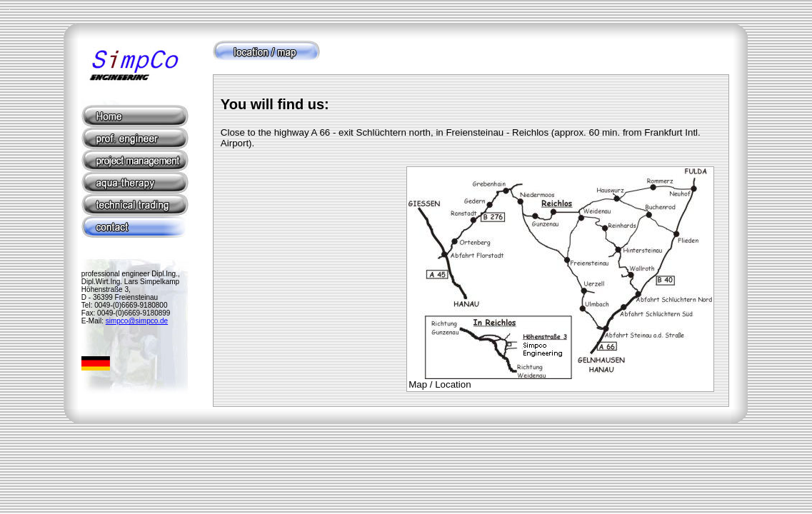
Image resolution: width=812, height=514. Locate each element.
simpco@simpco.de (137, 321)
